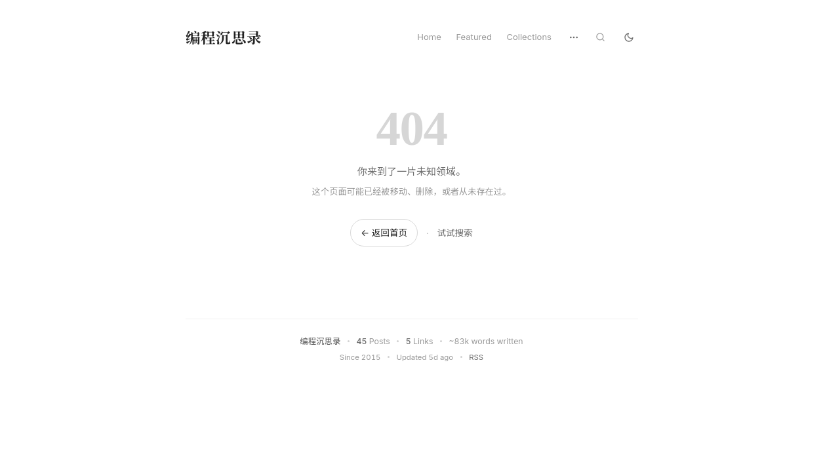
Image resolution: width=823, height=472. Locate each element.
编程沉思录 (224, 37)
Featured (474, 36)
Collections (529, 36)
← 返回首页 (384, 232)
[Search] (600, 37)
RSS (476, 357)
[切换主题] (629, 37)
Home (429, 36)
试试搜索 (455, 232)
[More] (574, 37)
